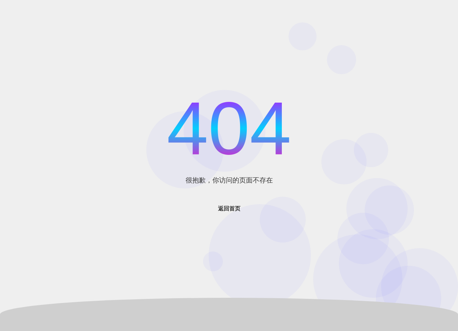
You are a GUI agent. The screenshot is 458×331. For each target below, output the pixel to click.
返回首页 (229, 208)
